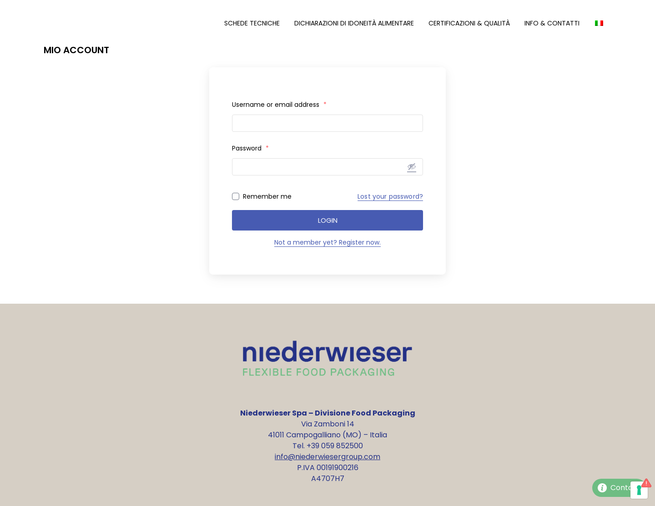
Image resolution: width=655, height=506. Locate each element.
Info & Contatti (551, 23)
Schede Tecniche (252, 23)
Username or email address (279, 104)
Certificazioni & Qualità (469, 23)
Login (328, 220)
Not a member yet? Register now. (327, 242)
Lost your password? (390, 196)
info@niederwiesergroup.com (327, 456)
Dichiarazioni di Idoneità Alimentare (354, 23)
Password (250, 148)
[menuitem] (599, 23)
